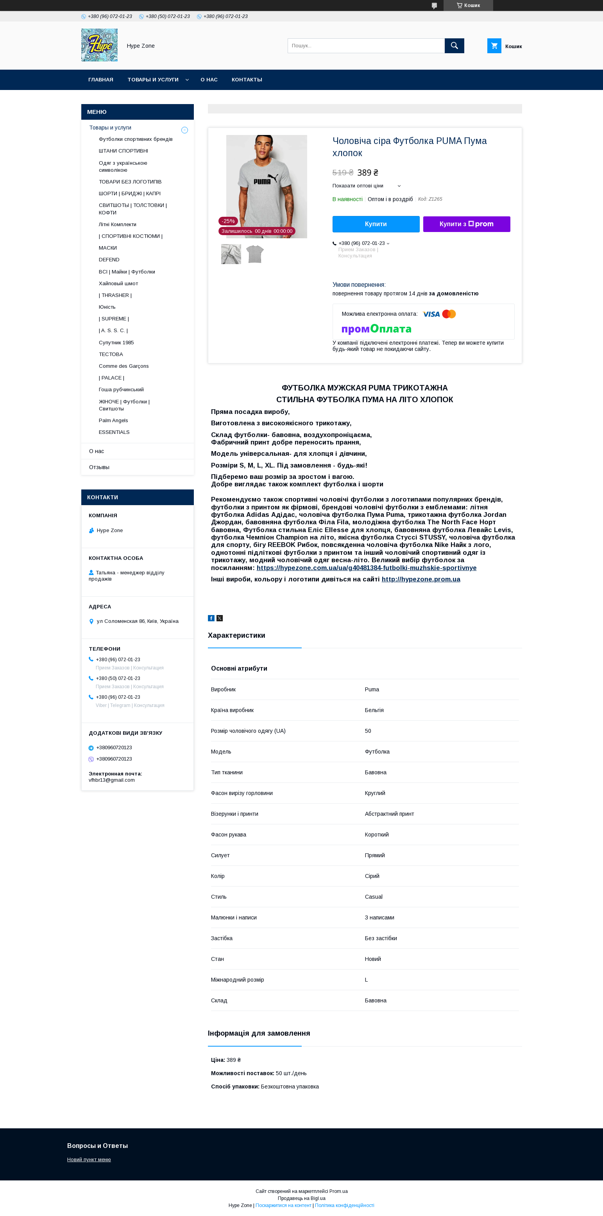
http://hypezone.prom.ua (421, 579)
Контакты (247, 80)
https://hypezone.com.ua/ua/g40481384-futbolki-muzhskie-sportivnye (367, 568)
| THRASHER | (115, 295)
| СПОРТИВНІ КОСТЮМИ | (131, 236)
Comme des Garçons (124, 366)
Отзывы (99, 467)
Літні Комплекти (117, 224)
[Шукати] (454, 45)
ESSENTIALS (114, 432)
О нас (209, 80)
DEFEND (109, 260)
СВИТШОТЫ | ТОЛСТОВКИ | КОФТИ (133, 208)
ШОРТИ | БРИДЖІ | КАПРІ (130, 193)
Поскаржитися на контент (283, 1205)
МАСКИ (108, 248)
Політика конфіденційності (344, 1205)
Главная (100, 80)
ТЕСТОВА (111, 354)
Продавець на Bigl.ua (302, 1198)
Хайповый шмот (118, 283)
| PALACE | (111, 378)
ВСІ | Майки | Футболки (127, 272)
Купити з (467, 224)
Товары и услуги (153, 80)
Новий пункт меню (89, 1159)
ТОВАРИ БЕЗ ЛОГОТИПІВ (130, 182)
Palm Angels (113, 420)
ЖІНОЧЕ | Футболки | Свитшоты (124, 405)
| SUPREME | (114, 319)
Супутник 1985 (116, 342)
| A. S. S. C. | (113, 330)
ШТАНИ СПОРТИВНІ (123, 151)
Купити (376, 224)
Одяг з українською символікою (123, 166)
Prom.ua (338, 1191)
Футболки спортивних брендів (136, 139)
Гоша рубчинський (121, 389)
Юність (107, 307)
